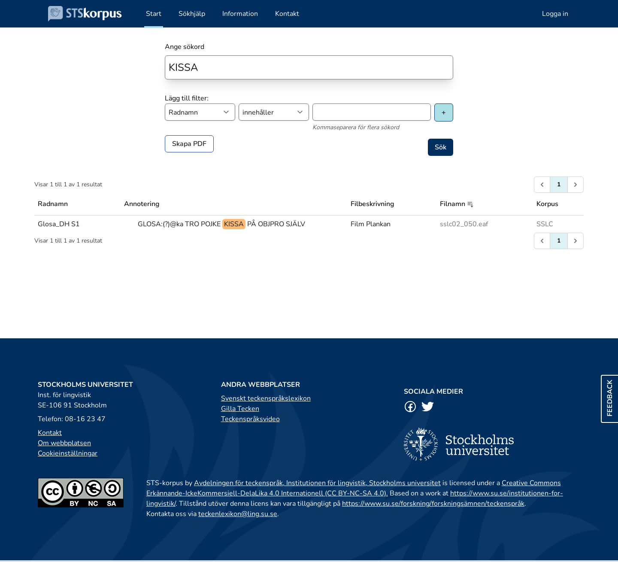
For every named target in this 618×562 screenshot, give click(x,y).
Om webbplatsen (64, 443)
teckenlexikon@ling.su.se (237, 514)
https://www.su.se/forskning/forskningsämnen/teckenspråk (433, 503)
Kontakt (50, 432)
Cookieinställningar (67, 453)
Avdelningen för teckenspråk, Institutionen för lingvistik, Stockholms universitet (317, 483)
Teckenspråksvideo (250, 419)
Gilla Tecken (240, 408)
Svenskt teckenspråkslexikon (266, 398)
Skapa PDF (189, 144)
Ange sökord (184, 47)
